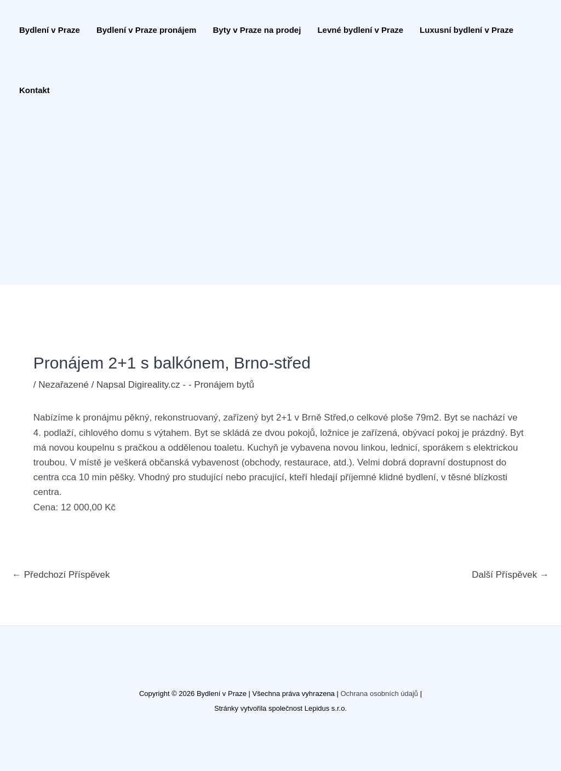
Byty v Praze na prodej (257, 29)
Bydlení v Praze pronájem (146, 29)
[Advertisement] (275, 202)
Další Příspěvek (510, 574)
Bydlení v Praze (49, 29)
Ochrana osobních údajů (379, 693)
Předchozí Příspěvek (61, 574)
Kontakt (34, 90)
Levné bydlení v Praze (360, 29)
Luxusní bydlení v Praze (466, 29)
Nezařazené (63, 384)
